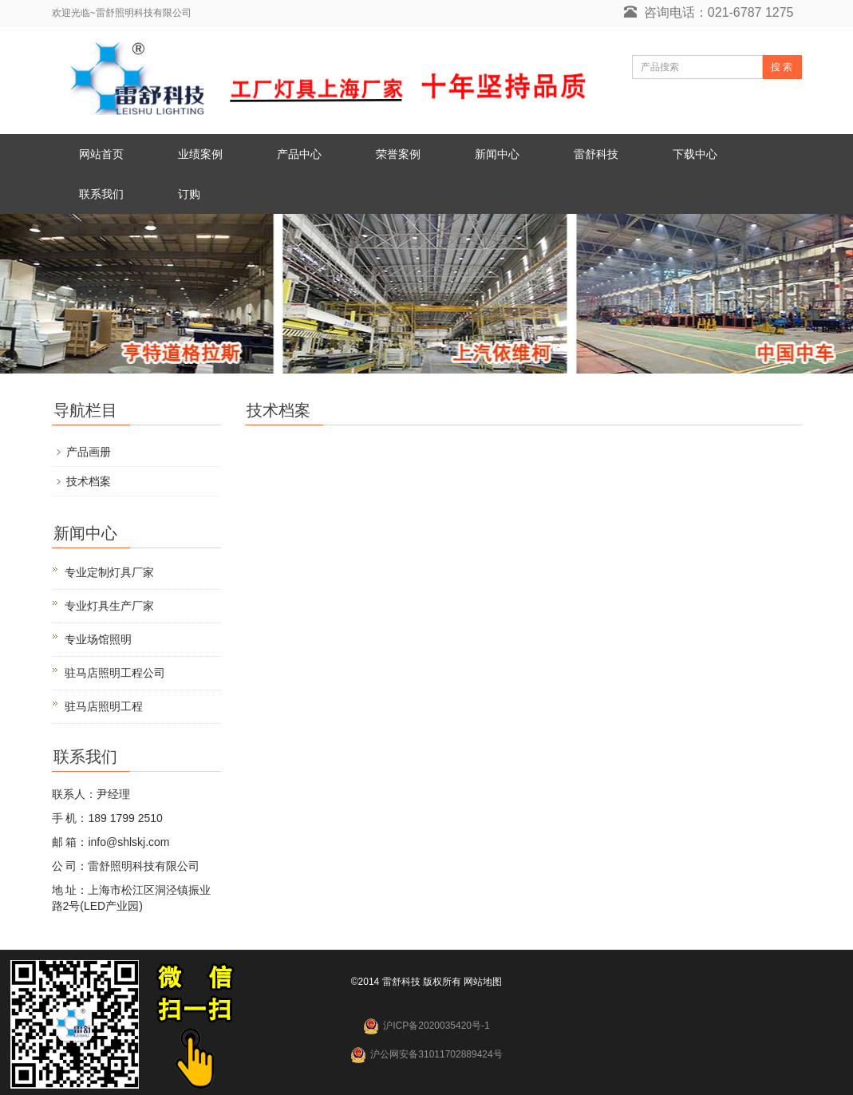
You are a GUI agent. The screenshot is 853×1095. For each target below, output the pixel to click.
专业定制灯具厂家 (109, 572)
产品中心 (299, 154)
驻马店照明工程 (104, 706)
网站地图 (483, 981)
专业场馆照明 (98, 639)
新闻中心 (497, 154)
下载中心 (695, 154)
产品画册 (88, 451)
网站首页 (101, 154)
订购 (189, 194)
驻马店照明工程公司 (115, 672)
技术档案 (88, 481)
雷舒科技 (596, 154)
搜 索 (781, 67)
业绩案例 (200, 154)
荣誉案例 (398, 154)
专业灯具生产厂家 (109, 605)
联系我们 (101, 194)
